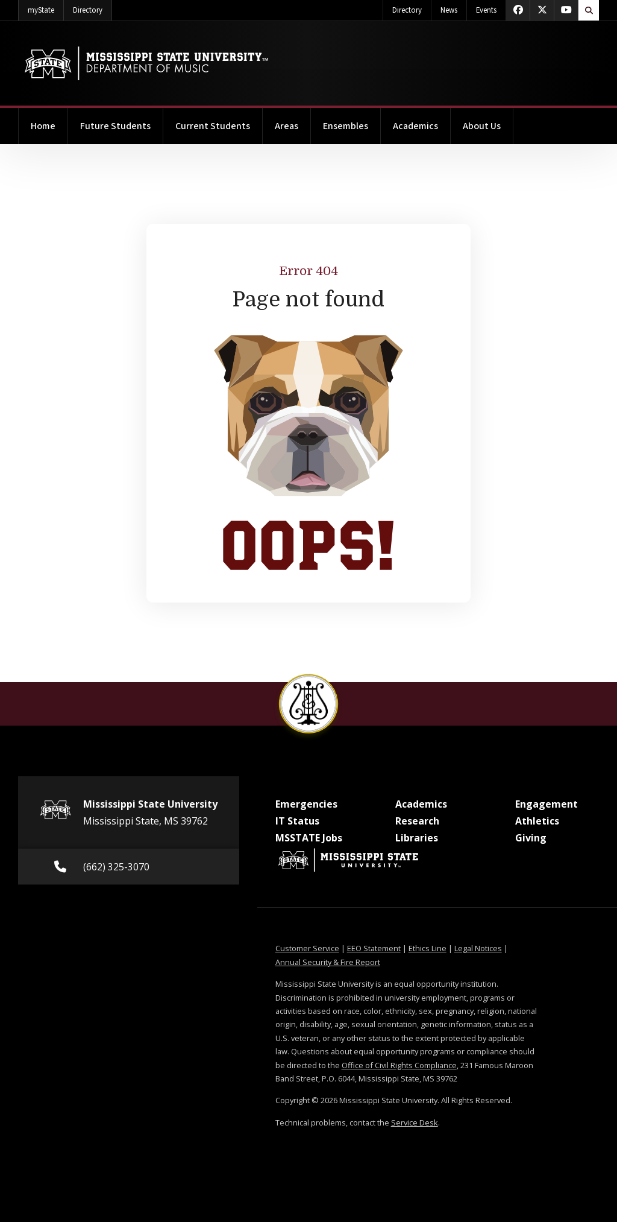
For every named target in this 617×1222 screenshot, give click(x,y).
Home (43, 126)
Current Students (212, 126)
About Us (482, 126)
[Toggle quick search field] (588, 10)
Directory (92, 8)
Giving (531, 837)
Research (417, 821)
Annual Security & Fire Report (327, 962)
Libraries (416, 837)
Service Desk (414, 1122)
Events (486, 10)
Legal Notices (478, 948)
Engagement (546, 804)
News (448, 10)
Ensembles (345, 126)
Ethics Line (427, 948)
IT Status (297, 821)
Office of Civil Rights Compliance (399, 1065)
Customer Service (307, 948)
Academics (415, 126)
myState (46, 8)
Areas (286, 126)
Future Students (115, 126)
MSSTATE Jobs (308, 837)
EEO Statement (374, 948)
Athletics (537, 821)
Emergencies (306, 804)
